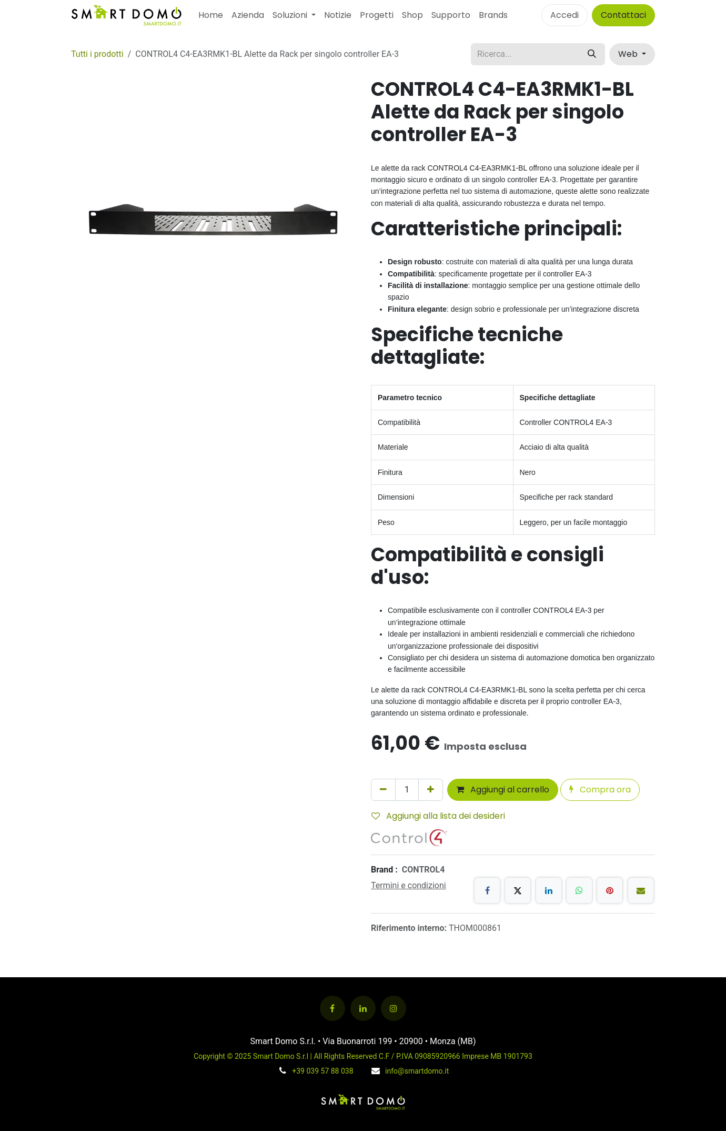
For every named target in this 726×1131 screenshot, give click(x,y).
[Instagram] (393, 1008)
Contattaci (623, 15)
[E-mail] (640, 890)
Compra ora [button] (600, 789)
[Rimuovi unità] (383, 790)
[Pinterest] (609, 890)
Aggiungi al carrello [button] (502, 789)
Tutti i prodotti (97, 54)
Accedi (564, 15)
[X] (517, 890)
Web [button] (629, 54)
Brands (493, 15)
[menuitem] (210, 15)
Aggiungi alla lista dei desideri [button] (438, 816)
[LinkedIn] (548, 890)
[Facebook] (487, 890)
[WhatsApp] (579, 890)
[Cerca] (592, 54)
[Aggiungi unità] (430, 790)
